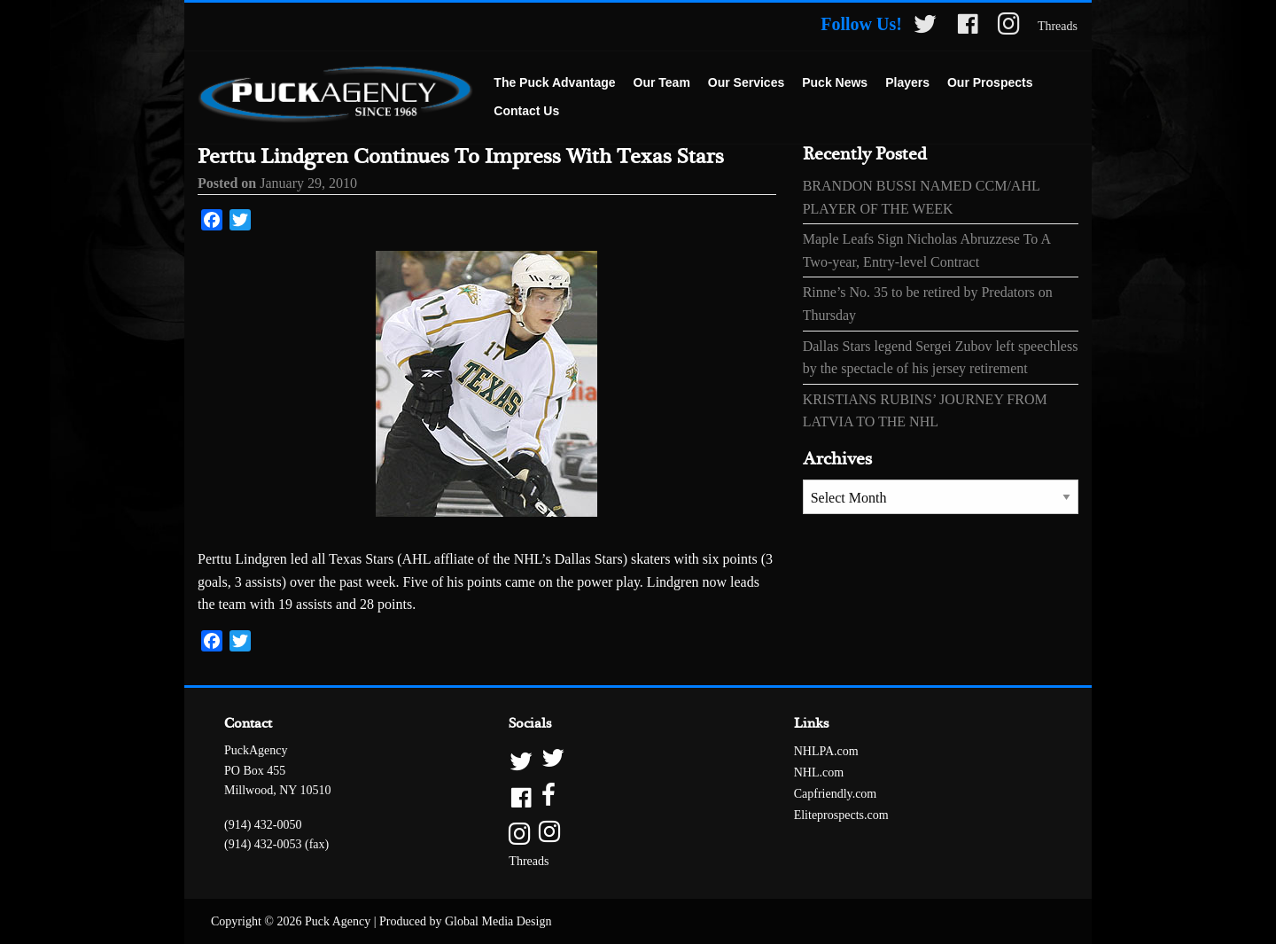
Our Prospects (989, 82)
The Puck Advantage (554, 82)
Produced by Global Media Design (465, 921)
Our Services (746, 82)
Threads (1058, 26)
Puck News (835, 82)
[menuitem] (554, 83)
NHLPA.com (826, 751)
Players (907, 82)
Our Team (662, 82)
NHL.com (819, 772)
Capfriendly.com (835, 793)
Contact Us (526, 111)
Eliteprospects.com (841, 815)
